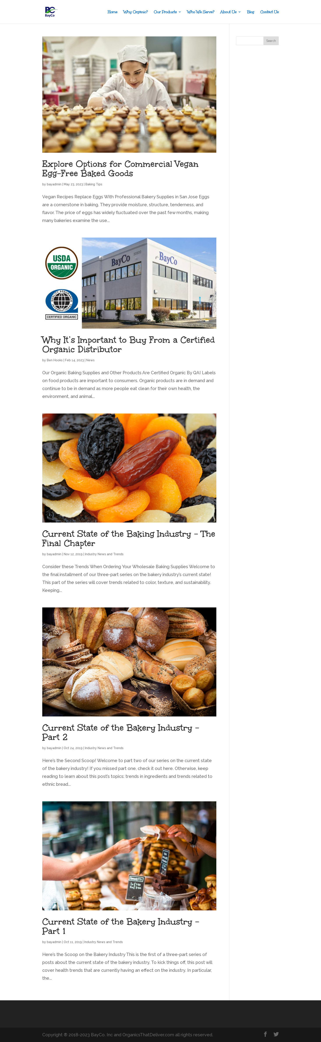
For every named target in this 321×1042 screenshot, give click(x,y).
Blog (250, 12)
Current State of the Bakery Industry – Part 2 (120, 732)
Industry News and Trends (104, 554)
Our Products (165, 12)
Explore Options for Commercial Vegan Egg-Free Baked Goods (120, 168)
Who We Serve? (200, 12)
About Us (228, 12)
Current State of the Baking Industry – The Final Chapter (128, 538)
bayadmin (54, 184)
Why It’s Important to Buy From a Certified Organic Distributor (128, 344)
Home (112, 12)
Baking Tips (93, 184)
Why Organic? (135, 12)
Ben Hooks (55, 360)
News (90, 360)
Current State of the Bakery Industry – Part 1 (120, 926)
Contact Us (269, 12)
